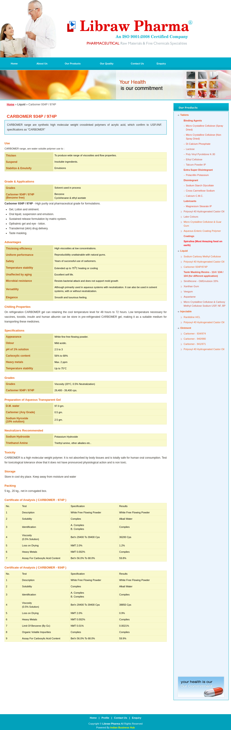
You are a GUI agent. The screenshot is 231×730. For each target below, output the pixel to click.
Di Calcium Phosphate (198, 143)
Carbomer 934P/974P (196, 266)
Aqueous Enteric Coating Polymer (202, 231)
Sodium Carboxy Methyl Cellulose (202, 256)
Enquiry (161, 63)
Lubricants (190, 201)
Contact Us (137, 63)
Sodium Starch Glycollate (200, 185)
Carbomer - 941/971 (195, 344)
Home (14, 63)
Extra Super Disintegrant (198, 169)
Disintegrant (191, 180)
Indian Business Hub (122, 727)
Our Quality (106, 63)
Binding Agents (193, 120)
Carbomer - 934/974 (195, 333)
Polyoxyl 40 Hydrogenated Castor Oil (204, 211)
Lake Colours (191, 216)
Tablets (184, 115)
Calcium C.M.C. (194, 195)
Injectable (186, 311)
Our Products (73, 63)
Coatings (189, 236)
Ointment (185, 328)
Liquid (184, 250)
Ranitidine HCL (192, 317)
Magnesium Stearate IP (199, 206)
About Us (42, 63)
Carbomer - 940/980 (195, 338)
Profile (105, 717)
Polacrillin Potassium (197, 175)
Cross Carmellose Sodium (200, 190)
